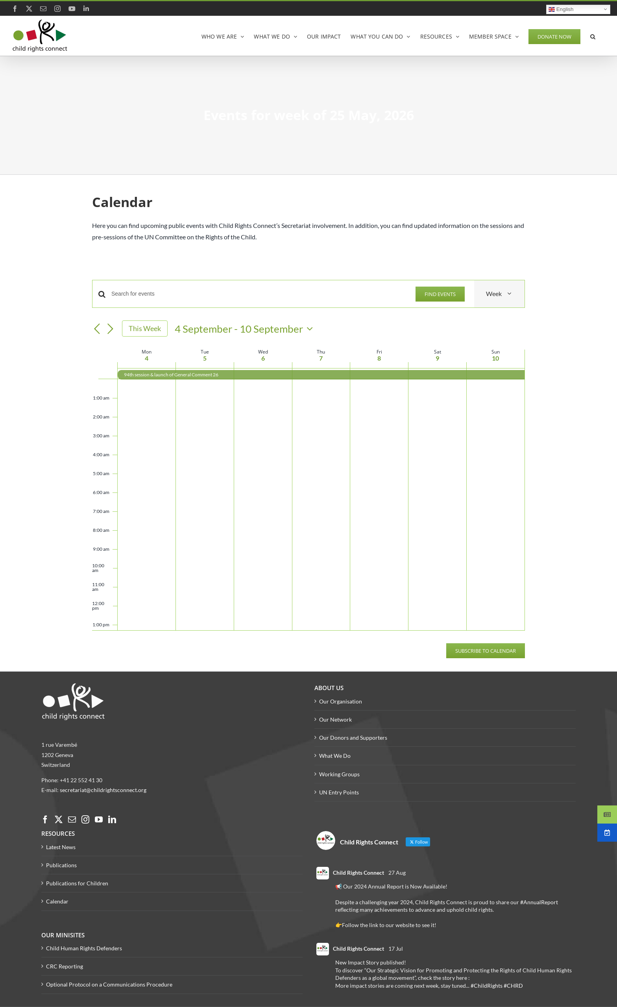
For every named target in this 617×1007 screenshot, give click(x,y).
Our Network (335, 719)
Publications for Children (77, 883)
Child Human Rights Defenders (84, 948)
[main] (308, 431)
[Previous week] (97, 329)
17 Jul (395, 948)
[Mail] (72, 820)
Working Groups (339, 774)
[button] (592, 36)
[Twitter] (59, 820)
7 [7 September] (321, 358)
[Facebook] (45, 820)
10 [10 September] (495, 358)
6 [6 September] (263, 358)
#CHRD (513, 985)
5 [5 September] (205, 358)
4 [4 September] (146, 358)
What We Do (335, 755)
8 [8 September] (379, 358)
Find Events (440, 294)
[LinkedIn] (112, 820)
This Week (145, 328)
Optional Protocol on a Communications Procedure (109, 984)
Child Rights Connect (358, 872)
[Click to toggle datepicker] (246, 329)
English (561, 9)
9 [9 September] (437, 358)
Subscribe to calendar (485, 651)
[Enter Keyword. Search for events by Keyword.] (258, 293)
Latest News (61, 847)
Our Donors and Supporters (353, 737)
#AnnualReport (539, 902)
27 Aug (397, 872)
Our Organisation (340, 701)
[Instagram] (85, 820)
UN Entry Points (339, 792)
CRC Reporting (64, 966)
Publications (61, 865)
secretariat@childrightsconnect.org (103, 790)
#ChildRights (486, 985)
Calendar (57, 901)
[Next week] (110, 329)
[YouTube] (99, 820)
